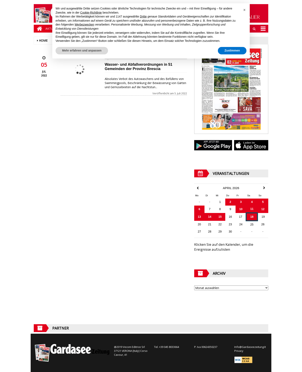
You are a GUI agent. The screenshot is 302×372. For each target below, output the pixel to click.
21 (209, 224)
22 (220, 224)
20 (199, 224)
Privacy (238, 351)
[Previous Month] (198, 188)
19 (263, 216)
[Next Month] (264, 188)
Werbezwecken (84, 24)
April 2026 (231, 188)
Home (43, 40)
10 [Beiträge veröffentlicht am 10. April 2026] (241, 209)
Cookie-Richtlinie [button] (91, 12)
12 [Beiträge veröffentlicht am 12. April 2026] (263, 209)
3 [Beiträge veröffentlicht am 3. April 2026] (241, 202)
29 (220, 231)
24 (241, 224)
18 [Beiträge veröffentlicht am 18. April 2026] (252, 216)
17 (240, 216)
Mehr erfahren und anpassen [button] (81, 50)
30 (230, 231)
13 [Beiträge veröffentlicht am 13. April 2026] (199, 216)
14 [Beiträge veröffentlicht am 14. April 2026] (209, 216)
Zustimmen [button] (232, 50)
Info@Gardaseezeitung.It (250, 347)
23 (230, 224)
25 (252, 224)
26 (263, 224)
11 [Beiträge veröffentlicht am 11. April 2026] (252, 209)
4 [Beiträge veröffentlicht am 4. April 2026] (252, 202)
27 (199, 231)
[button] (244, 10)
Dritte (143, 16)
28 (209, 231)
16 (230, 216)
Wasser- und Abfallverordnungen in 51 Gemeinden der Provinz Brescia (138, 66)
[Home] (38, 29)
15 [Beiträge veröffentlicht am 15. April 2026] (220, 216)
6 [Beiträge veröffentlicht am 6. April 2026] (199, 209)
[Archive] (231, 287)
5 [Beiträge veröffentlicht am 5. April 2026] (263, 202)
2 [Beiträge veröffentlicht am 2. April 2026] (230, 202)
